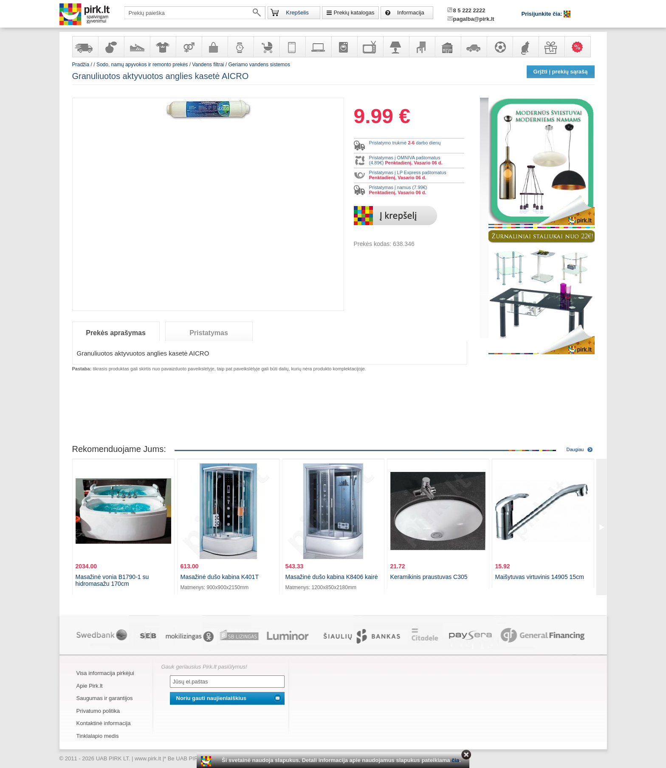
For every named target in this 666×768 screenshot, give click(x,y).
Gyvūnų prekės (525, 47)
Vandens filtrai (208, 65)
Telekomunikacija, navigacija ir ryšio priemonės (292, 47)
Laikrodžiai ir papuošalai (240, 47)
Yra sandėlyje (85, 47)
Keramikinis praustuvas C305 (429, 576)
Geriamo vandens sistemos (259, 65)
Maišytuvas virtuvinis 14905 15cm (539, 576)
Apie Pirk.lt (89, 686)
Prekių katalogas (353, 12)
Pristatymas (208, 332)
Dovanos (551, 47)
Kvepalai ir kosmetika (111, 47)
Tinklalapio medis (97, 736)
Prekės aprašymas (116, 332)
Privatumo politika (98, 711)
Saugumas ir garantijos (104, 698)
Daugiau (575, 449)
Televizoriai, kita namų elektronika (370, 47)
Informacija (410, 12)
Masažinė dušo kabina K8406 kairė (331, 576)
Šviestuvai (396, 47)
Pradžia (81, 65)
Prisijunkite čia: (543, 14)
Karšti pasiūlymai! (580, 47)
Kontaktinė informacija (103, 723)
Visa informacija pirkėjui (105, 673)
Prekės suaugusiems (188, 47)
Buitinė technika (344, 47)
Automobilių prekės (473, 47)
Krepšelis (297, 12)
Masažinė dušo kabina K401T (220, 576)
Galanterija (214, 47)
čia (455, 760)
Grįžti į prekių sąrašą (560, 71)
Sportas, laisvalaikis (499, 47)
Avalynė (136, 47)
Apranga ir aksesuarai (162, 47)
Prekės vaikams (266, 47)
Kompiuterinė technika (318, 47)
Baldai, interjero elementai (421, 47)
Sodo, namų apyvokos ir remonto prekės (447, 47)
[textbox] (194, 12)
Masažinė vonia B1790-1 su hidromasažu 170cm (112, 580)
